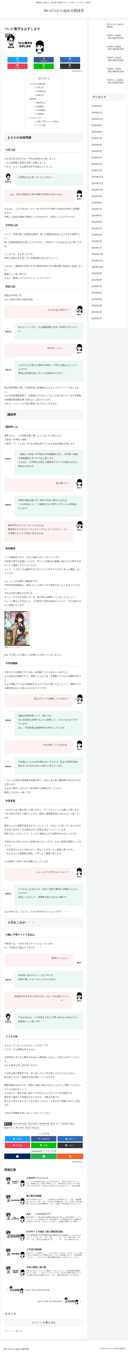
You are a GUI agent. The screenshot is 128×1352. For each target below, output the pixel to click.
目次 (40, 72)
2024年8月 (97, 202)
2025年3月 (97, 164)
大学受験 (20, 1124)
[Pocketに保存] (50, 60)
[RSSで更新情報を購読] (70, 1152)
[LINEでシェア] (63, 60)
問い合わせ (55, 1120)
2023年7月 (97, 286)
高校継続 (40, 101)
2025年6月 (97, 145)
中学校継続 (41, 105)
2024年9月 (97, 196)
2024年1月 (97, 247)
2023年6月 (97, 293)
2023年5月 (97, 299)
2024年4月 (97, 228)
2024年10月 (97, 190)
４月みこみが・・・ (38, 113)
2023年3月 (97, 312)
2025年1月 (97, 170)
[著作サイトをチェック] (17, 1152)
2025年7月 (97, 138)
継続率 (33, 93)
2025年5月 (97, 151)
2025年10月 (97, 119)
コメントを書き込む (43, 1322)
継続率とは (41, 97)
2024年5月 (97, 222)
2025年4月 (97, 157)
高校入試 (40, 89)
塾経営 (8, 1120)
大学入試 (40, 81)
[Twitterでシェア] (11, 60)
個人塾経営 (33, 1120)
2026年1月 (97, 112)
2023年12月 (97, 254)
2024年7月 (97, 209)
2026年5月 (97, 106)
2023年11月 (97, 260)
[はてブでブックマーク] (37, 60)
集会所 (36, 1124)
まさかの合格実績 (37, 77)
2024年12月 (97, 177)
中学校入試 (41, 85)
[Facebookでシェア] (24, 60)
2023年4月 (97, 305)
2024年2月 (97, 241)
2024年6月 (97, 215)
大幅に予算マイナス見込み (47, 117)
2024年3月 (97, 235)
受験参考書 (44, 1120)
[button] (76, 60)
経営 (28, 1124)
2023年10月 (97, 267)
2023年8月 (97, 280)
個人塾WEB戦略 (20, 1120)
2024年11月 (97, 183)
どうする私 (41, 121)
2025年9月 (97, 125)
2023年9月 (97, 273)
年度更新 (40, 109)
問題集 (65, 1120)
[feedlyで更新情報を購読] (44, 1152)
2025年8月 (97, 132)
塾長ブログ (9, 1124)
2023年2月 (97, 318)
